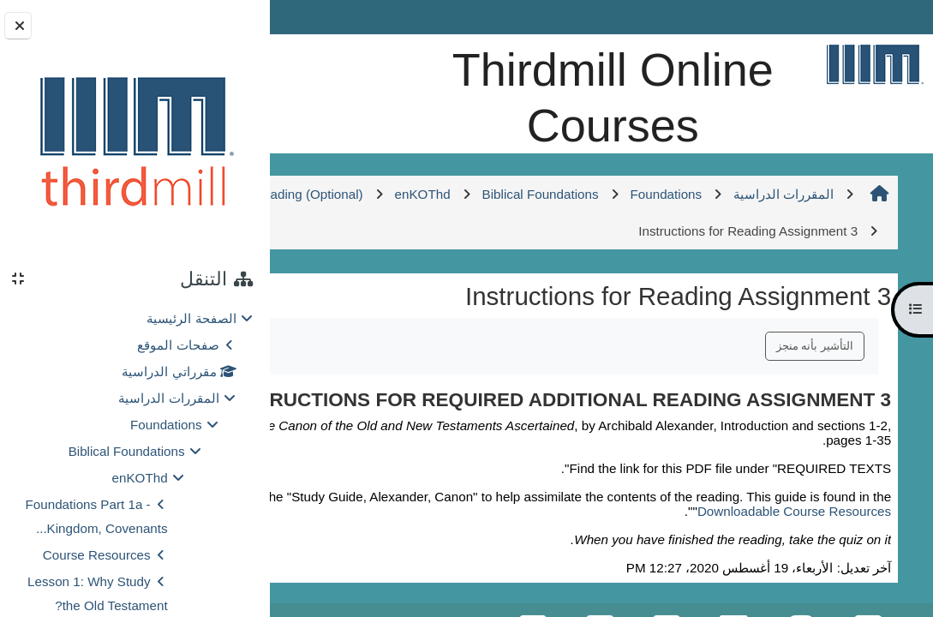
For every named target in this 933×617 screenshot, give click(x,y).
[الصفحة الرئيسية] (874, 64)
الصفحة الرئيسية (191, 318)
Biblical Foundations (127, 451)
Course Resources (97, 555)
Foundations (166, 424)
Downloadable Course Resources (795, 590)
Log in (318, 16)
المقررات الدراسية (168, 398)
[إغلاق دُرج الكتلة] (18, 25)
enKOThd (140, 477)
